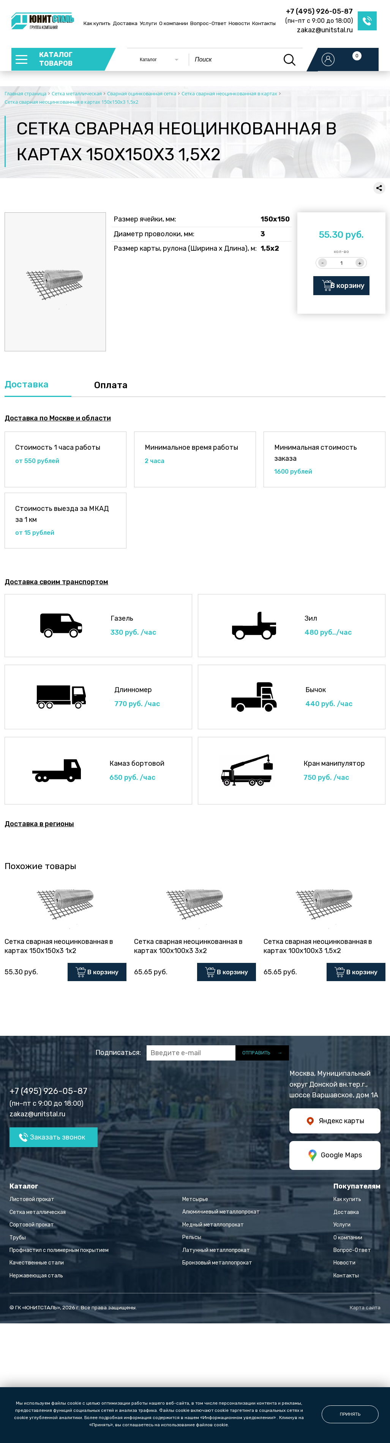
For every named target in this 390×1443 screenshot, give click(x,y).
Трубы (17, 1239)
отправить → (262, 1055)
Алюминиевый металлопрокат (221, 1214)
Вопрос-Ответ (208, 23)
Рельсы (191, 1239)
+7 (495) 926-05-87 (319, 11)
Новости (239, 23)
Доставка (125, 23)
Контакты (264, 23)
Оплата (111, 385)
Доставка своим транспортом (56, 582)
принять (350, 1414)
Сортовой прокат (31, 1227)
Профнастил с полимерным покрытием (59, 1252)
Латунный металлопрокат (216, 1252)
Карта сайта (365, 1310)
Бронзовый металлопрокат (217, 1264)
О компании (173, 23)
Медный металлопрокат (213, 1226)
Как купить (97, 23)
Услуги (148, 23)
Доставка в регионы (39, 824)
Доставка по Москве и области (58, 418)
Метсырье (195, 1201)
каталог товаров (56, 59)
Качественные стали (36, 1265)
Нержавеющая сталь (36, 1277)
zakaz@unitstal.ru (325, 30)
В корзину (348, 285)
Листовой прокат (31, 1201)
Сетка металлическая (37, 1214)
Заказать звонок (57, 1139)
